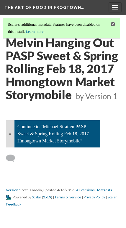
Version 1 (13, 190)
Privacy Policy (94, 197)
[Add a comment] (13, 158)
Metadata (104, 190)
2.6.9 (47, 197)
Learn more (34, 31)
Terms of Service (68, 197)
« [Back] (10, 133)
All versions (85, 190)
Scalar (36, 197)
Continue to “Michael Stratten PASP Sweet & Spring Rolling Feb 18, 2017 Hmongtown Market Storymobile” (53, 133)
